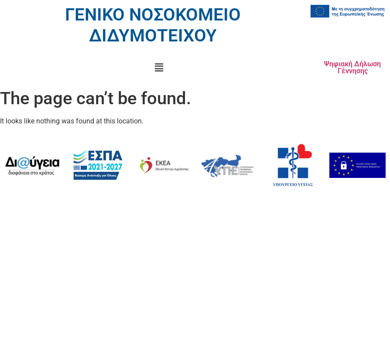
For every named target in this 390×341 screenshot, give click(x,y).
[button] (158, 67)
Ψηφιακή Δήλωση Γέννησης (352, 67)
